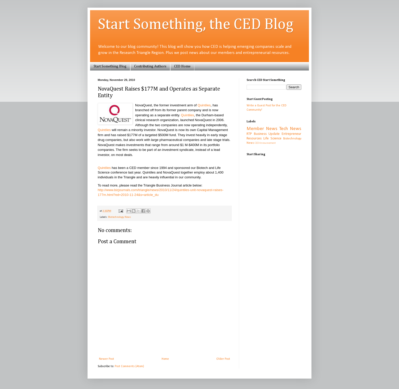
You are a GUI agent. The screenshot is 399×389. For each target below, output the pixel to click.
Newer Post (106, 359)
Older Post (223, 359)
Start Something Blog (110, 66)
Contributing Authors (150, 66)
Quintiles (204, 105)
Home (165, 359)
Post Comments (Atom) (129, 366)
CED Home (182, 66)
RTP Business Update (263, 134)
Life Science (272, 138)
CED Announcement (265, 143)
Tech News (290, 128)
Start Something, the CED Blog (195, 24)
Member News (262, 128)
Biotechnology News (119, 217)
